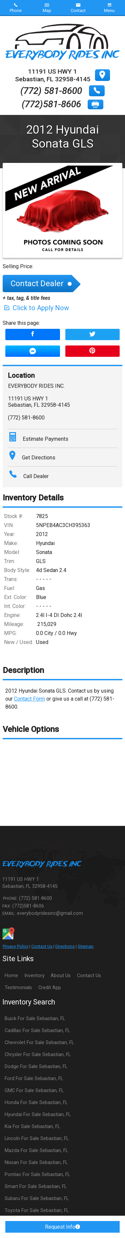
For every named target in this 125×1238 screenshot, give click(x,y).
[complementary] (105, 1218)
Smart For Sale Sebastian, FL (36, 1186)
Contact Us (41, 946)
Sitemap (86, 946)
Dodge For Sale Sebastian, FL (36, 1066)
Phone (16, 8)
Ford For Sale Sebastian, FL (34, 1078)
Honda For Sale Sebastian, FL (36, 1102)
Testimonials (18, 987)
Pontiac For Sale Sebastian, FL (37, 1174)
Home (11, 975)
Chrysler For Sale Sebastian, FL (38, 1054)
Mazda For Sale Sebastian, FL (36, 1150)
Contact (78, 8)
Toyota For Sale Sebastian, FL (37, 1210)
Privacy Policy (15, 946)
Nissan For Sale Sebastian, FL (36, 1162)
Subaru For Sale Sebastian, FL (37, 1198)
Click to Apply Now (36, 308)
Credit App (49, 987)
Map (47, 8)
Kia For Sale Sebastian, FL (32, 1126)
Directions (65, 946)
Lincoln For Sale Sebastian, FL (37, 1138)
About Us (61, 975)
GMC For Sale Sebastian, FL (34, 1090)
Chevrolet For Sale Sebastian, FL (39, 1042)
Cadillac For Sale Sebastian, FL (37, 1030)
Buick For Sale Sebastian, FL (35, 1018)
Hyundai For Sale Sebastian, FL (38, 1114)
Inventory (34, 975)
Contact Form (29, 699)
